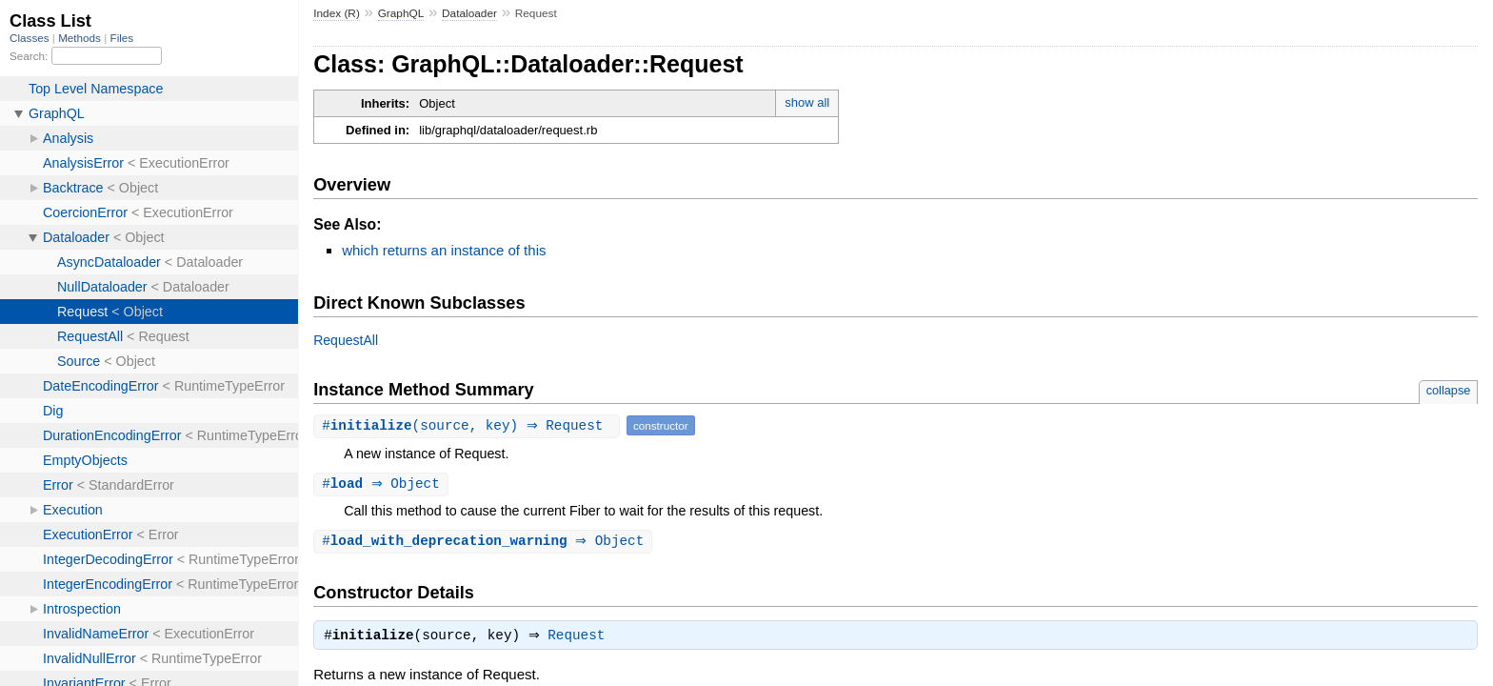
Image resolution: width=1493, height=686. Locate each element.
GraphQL (401, 13)
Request (580, 639)
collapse (1448, 390)
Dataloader (469, 13)
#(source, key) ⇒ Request (469, 425)
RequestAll (345, 340)
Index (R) (336, 13)
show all (807, 102)
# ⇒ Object (383, 484)
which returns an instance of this (444, 250)
